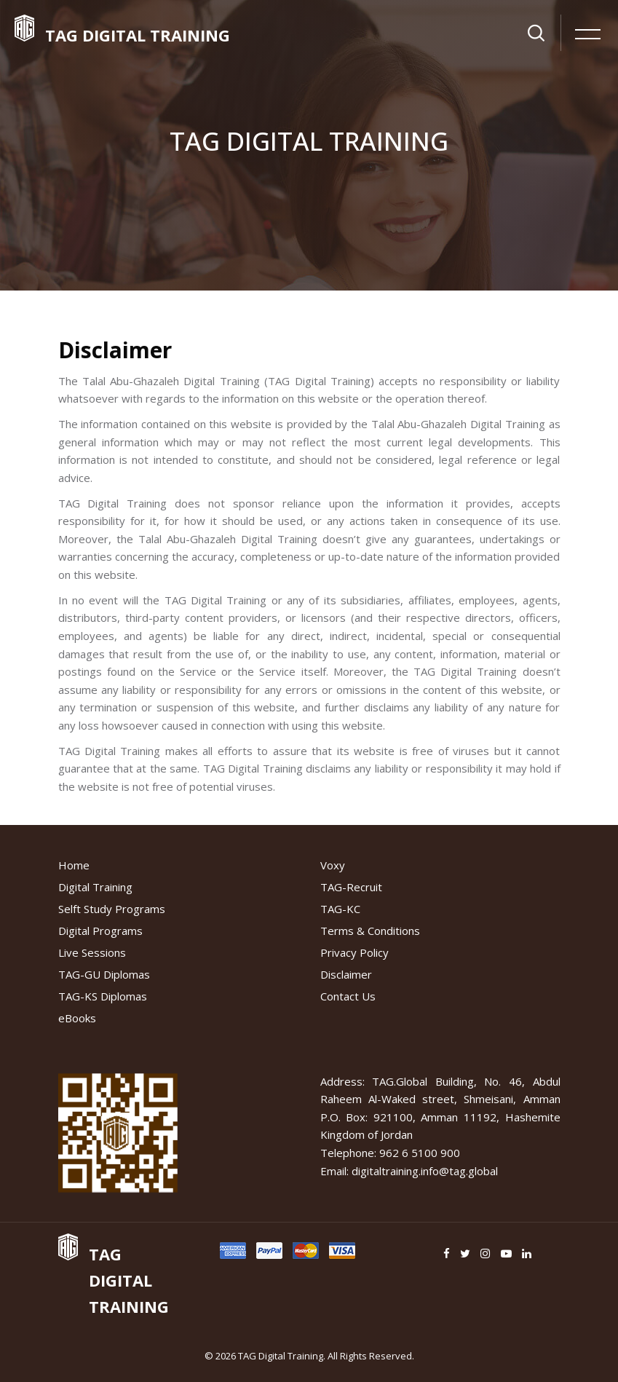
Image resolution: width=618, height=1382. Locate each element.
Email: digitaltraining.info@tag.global (409, 1171)
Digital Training (95, 887)
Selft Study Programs (111, 908)
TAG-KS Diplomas (102, 996)
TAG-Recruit (351, 887)
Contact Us (348, 996)
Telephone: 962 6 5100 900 (390, 1152)
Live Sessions (92, 952)
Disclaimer (346, 974)
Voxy (332, 865)
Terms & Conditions (370, 930)
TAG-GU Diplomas (104, 974)
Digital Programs (100, 930)
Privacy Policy (354, 952)
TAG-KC (340, 908)
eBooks (77, 1018)
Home (74, 865)
